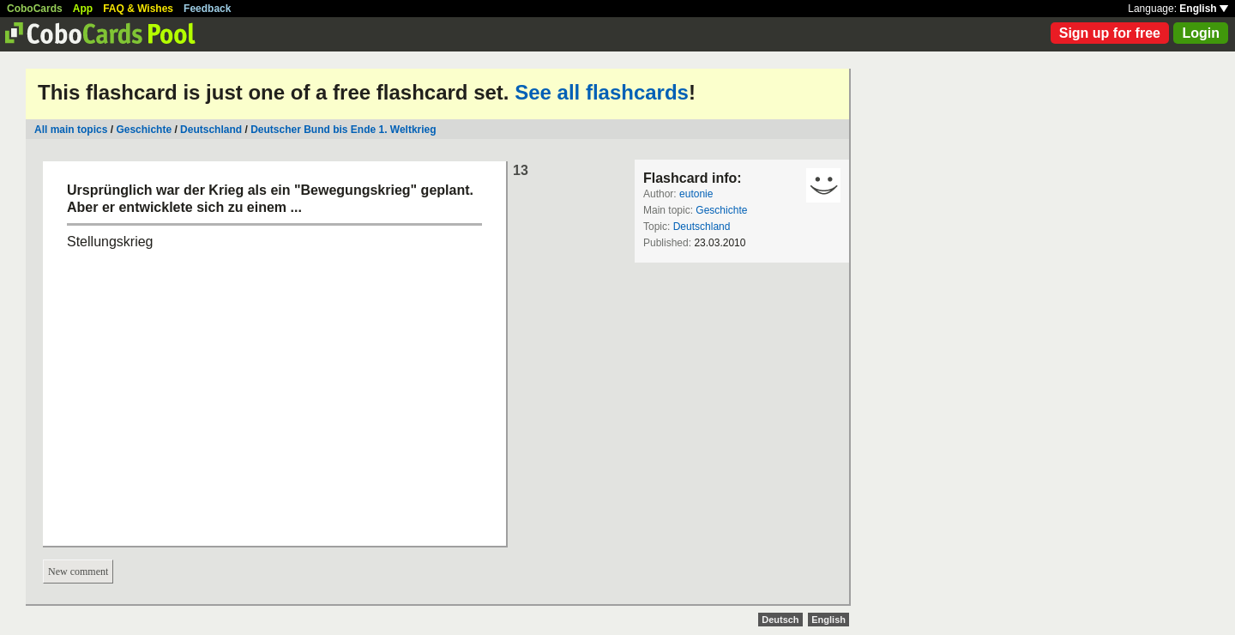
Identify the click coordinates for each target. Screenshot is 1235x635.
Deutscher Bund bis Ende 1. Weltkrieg (343, 130)
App (83, 9)
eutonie (696, 194)
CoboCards (35, 9)
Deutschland (211, 130)
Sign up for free (1109, 33)
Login (1201, 33)
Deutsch (780, 619)
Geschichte (144, 130)
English (1203, 9)
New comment (78, 571)
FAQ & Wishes (138, 9)
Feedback (207, 9)
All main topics (70, 130)
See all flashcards (602, 92)
